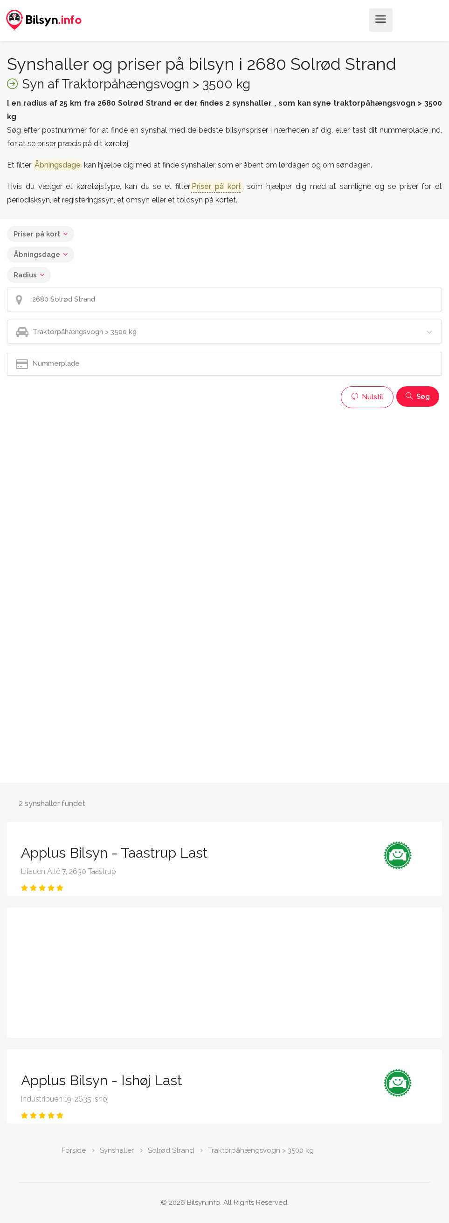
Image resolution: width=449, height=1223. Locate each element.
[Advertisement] (224, 478)
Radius (25, 275)
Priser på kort (37, 234)
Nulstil (367, 397)
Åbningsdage (37, 254)
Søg (418, 396)
